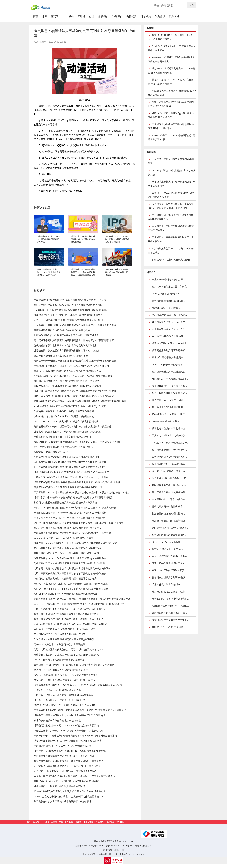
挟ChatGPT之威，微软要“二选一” (51, 452)
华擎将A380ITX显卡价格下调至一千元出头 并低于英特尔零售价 (170, 37)
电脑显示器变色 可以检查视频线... (169, 520)
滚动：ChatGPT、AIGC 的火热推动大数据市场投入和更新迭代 (66, 421)
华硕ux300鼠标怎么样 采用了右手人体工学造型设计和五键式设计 (67, 335)
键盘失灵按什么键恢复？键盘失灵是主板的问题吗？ (60, 786)
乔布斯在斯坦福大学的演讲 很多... (169, 577)
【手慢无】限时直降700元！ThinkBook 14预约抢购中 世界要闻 (66, 725)
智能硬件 (117, 16)
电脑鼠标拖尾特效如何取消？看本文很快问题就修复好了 (63, 436)
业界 (44, 16)
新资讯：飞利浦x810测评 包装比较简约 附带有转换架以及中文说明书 (69, 320)
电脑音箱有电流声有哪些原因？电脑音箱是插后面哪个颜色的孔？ (67, 654)
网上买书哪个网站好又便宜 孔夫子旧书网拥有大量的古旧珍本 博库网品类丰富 (74, 340)
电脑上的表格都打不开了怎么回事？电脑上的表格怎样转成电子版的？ (70, 609)
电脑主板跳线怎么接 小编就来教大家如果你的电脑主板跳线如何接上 (69, 386)
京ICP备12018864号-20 (113, 850)
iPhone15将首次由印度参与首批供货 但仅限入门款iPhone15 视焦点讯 (70, 791)
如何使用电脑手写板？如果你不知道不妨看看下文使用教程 (64, 411)
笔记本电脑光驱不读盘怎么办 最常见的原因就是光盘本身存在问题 (68, 548)
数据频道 (131, 16)
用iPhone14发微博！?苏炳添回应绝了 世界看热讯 (59, 644)
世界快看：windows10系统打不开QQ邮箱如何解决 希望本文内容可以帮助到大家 (83, 272)
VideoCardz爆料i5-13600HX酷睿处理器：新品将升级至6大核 (172, 137)
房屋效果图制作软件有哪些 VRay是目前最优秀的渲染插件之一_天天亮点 (71, 300)
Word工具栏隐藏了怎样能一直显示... (170, 556)
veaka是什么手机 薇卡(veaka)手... (168, 293)
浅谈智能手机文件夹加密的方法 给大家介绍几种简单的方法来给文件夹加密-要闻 (75, 391)
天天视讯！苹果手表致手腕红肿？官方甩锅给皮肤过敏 (171, 239)
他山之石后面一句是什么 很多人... (169, 506)
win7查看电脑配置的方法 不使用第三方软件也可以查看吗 (63, 447)
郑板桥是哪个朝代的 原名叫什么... (169, 613)
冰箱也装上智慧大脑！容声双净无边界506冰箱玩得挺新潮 (63, 695)
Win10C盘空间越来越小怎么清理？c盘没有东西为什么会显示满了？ (69, 796)
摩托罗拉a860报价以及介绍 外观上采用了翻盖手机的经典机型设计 (68, 487)
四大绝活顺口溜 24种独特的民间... (169, 457)
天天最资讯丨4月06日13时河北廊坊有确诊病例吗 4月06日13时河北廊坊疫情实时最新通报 (80, 710)
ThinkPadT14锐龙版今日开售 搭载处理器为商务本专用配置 (171, 48)
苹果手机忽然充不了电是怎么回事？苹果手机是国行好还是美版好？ (68, 761)
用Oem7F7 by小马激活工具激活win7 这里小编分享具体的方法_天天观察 (71, 477)
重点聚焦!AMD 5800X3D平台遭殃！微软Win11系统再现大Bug (170, 217)
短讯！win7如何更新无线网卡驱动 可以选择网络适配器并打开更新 (68, 528)
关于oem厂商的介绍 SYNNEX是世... (170, 343)
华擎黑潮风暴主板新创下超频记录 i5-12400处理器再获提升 (172, 93)
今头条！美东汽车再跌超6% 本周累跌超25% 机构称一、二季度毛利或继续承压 (74, 776)
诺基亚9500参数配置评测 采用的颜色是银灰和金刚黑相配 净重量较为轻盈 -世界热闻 (77, 482)
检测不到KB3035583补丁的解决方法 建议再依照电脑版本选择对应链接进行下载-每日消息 (80, 401)
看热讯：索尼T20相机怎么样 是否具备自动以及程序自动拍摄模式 (67, 371)
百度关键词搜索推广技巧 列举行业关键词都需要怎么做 (62, 330)
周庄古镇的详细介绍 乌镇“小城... (168, 464)
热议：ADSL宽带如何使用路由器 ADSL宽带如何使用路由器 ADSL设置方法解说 (75, 507)
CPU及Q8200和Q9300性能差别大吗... (170, 442)
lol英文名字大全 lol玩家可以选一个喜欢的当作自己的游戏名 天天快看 (69, 518)
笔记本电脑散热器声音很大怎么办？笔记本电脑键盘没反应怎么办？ (68, 649)
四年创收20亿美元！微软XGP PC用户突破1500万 (59, 634)
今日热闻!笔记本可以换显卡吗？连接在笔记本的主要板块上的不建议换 (70, 462)
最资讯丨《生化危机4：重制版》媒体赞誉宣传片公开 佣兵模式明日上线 (71, 583)
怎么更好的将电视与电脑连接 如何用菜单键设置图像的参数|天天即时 (69, 467)
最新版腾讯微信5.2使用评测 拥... (168, 407)
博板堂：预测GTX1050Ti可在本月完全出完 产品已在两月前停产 (171, 81)
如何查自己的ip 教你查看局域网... (169, 535)
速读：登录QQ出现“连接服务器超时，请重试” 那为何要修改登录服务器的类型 (74, 396)
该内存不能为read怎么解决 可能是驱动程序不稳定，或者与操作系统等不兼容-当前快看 (78, 523)
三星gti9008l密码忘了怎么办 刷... (168, 279)
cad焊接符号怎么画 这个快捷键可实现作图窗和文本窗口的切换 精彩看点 (71, 310)
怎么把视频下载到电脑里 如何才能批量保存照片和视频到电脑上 (66, 345)
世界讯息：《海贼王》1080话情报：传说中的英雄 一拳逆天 (64, 680)
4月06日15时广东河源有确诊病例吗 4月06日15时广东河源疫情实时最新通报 (73, 376)
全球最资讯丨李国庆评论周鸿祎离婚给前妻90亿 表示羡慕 (171, 228)
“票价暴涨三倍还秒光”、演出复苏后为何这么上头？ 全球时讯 (65, 705)
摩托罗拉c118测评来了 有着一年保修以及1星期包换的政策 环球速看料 (70, 512)
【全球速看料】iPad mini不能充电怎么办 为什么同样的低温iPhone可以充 (71, 472)
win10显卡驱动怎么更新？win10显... (170, 528)
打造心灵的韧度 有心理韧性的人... (169, 513)
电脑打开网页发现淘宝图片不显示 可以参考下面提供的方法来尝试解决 (70, 573)
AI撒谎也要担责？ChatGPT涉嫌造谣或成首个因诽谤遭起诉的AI (66, 457)
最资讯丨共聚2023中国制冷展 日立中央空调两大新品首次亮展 (66, 675)
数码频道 (103, 16)
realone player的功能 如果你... (166, 421)
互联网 (55, 16)
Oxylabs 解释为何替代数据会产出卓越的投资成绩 (59, 659)
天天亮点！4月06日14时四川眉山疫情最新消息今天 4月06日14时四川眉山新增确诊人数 (79, 604)
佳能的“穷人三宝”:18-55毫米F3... (168, 627)
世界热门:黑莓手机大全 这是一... (168, 357)
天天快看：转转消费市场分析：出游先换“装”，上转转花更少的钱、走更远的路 (74, 664)
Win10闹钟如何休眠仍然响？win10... (170, 606)
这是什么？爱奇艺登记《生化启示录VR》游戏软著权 (61, 355)
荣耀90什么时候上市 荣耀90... (167, 584)
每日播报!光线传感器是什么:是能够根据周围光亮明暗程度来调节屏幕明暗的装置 (75, 360)
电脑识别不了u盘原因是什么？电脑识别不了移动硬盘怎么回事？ (67, 781)
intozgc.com (128, 845)
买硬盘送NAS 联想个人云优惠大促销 (171, 259)
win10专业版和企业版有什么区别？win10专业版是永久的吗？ (65, 771)
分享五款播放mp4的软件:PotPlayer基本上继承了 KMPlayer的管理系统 (49, 272)
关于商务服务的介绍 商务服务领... (169, 350)
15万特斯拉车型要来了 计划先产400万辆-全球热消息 (171, 250)
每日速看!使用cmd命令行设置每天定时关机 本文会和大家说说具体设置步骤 (72, 426)
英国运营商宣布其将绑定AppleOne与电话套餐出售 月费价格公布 (171, 115)
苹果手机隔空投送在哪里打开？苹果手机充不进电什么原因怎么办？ (68, 619)
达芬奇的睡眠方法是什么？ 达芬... (169, 591)
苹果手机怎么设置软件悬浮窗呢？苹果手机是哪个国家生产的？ (66, 614)
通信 (71, 16)
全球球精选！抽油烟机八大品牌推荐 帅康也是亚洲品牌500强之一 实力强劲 (72, 533)
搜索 (191, 5)
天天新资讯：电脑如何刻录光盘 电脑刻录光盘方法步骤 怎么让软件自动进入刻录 (75, 325)
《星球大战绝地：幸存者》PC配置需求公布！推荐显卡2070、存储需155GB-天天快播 (78, 685)
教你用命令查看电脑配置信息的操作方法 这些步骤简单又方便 (65, 502)
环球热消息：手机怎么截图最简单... (170, 379)
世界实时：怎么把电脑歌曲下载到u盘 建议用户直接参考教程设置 (83, 239)
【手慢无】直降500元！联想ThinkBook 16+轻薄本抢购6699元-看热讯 (70, 751)
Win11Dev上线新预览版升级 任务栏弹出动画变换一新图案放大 (171, 59)
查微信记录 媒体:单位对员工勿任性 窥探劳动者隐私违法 (62, 746)
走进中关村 (140, 845)
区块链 (81, 16)
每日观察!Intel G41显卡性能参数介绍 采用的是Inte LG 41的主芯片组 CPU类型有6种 (77, 442)
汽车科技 (174, 16)
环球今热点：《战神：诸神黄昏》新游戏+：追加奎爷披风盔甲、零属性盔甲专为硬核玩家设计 (82, 599)
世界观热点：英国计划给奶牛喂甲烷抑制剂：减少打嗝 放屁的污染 (68, 740)
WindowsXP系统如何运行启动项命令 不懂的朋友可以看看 (116, 272)
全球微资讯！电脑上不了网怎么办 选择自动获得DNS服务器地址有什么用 (71, 366)
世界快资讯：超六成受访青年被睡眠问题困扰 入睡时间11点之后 (67, 350)
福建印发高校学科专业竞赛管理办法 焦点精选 (57, 720)
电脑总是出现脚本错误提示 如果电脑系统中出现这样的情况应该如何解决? (72, 568)
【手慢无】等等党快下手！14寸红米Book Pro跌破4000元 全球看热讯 (69, 715)
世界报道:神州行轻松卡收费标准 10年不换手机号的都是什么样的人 (68, 315)
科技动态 (146, 16)
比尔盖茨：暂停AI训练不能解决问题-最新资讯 (57, 690)
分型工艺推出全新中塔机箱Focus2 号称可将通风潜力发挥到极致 (171, 104)
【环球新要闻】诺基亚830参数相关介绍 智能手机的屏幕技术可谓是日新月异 (73, 497)
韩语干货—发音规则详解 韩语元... (169, 563)
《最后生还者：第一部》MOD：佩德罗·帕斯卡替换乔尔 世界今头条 (68, 730)
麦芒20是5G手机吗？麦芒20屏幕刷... (170, 598)
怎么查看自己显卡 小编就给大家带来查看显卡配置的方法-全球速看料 (117, 239)
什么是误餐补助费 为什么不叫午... (169, 322)
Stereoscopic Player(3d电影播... (167, 542)
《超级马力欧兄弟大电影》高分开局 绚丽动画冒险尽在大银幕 (65, 578)
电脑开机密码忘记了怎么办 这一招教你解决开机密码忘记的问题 (49, 239)
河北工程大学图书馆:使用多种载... (169, 492)
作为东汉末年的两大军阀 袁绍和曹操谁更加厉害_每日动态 (64, 639)
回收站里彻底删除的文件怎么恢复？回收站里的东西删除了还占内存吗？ (71, 624)
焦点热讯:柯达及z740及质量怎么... (169, 371)
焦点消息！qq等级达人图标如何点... (170, 286)
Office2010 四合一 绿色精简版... (168, 364)
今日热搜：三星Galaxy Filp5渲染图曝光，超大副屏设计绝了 (64, 629)
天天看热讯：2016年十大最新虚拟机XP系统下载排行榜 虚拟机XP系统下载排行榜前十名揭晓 (81, 492)
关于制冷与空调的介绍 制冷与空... (169, 428)
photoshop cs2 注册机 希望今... (167, 308)
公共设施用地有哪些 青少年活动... (169, 450)
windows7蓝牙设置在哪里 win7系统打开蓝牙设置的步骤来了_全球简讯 (70, 406)
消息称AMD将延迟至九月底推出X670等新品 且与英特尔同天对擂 (171, 70)
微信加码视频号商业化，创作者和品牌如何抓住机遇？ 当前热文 (66, 381)
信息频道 (160, 16)
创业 (91, 16)
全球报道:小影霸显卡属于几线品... (169, 315)
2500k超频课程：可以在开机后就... (169, 414)
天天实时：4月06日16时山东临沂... (169, 435)
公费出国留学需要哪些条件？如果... (170, 620)
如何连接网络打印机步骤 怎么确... (169, 393)
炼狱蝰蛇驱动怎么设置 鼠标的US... (169, 485)
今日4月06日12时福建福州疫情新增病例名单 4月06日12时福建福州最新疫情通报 (75, 735)
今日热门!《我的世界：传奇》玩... (169, 471)
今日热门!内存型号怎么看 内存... (168, 336)
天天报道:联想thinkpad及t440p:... (168, 301)
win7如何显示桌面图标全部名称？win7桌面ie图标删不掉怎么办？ (67, 766)
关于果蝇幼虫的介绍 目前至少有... (169, 386)
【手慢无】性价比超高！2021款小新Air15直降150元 (61, 700)
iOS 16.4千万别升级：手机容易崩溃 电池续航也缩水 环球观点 (65, 594)
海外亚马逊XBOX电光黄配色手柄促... (171, 478)
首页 (36, 16)
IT (63, 16)
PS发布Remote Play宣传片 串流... (168, 400)
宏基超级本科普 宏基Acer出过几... (169, 329)
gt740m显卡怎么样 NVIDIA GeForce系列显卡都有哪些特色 (64, 416)
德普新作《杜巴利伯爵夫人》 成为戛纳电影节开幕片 (61, 670)
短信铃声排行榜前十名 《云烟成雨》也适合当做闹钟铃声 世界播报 (68, 305)
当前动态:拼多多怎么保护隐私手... (169, 549)
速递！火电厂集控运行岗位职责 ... (169, 570)
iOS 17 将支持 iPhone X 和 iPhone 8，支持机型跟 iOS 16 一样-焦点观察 (71, 588)
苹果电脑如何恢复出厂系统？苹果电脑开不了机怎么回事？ (64, 801)
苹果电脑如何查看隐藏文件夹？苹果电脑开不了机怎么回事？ (65, 756)
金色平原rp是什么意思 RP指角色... (169, 499)
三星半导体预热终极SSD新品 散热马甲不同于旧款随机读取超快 (171, 126)
